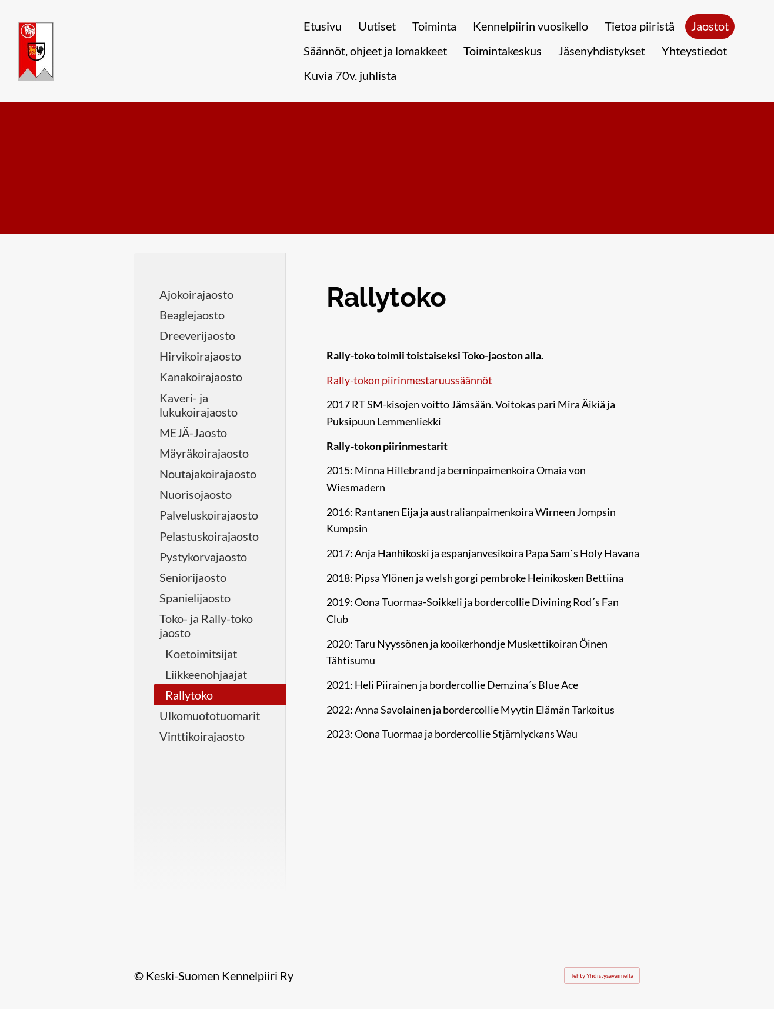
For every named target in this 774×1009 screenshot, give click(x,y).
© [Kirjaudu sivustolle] (140, 975)
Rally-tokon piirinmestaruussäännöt (409, 380)
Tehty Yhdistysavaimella (602, 975)
